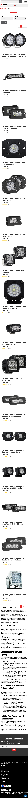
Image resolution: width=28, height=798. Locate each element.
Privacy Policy (3, 781)
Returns (2, 777)
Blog (1, 767)
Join (14, 749)
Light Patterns (3, 8)
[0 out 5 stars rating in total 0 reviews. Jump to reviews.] (6, 61)
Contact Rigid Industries (5, 771)
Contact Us (3, 770)
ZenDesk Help (25, 796)
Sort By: (2, 16)
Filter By (4, 22)
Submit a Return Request (5, 778)
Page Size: (16, 16)
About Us (2, 782)
